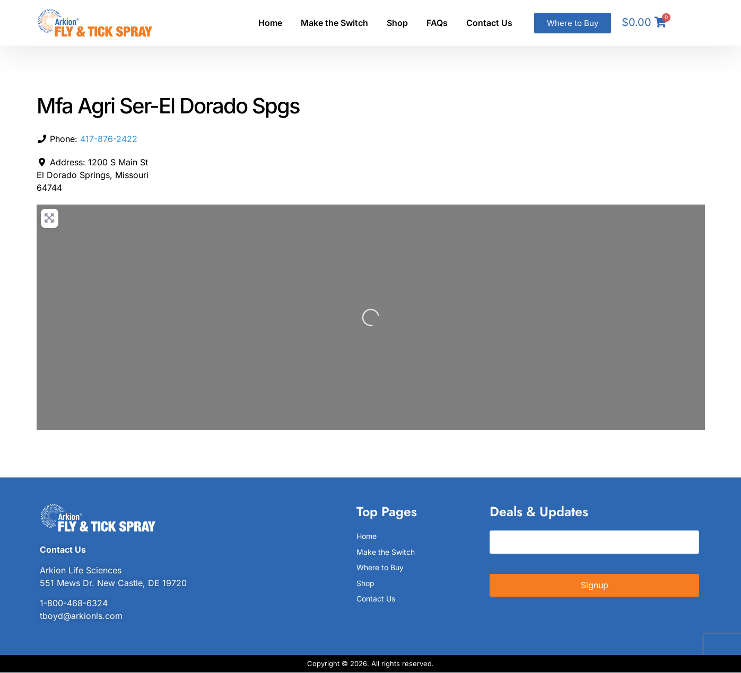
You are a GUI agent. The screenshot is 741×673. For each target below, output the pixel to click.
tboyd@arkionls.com (81, 615)
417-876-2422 (108, 139)
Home (270, 22)
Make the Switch (334, 22)
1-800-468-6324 (74, 603)
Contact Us (489, 22)
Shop (397, 22)
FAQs (437, 22)
